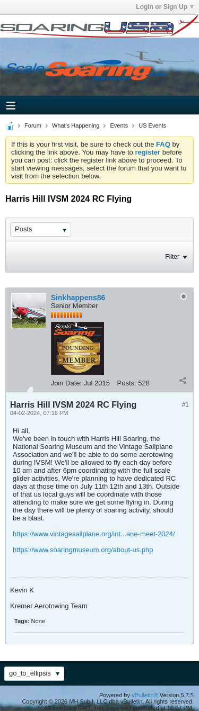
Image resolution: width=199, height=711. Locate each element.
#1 (185, 404)
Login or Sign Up (165, 7)
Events (119, 125)
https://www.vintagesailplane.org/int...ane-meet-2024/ (94, 534)
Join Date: (66, 383)
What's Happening (76, 125)
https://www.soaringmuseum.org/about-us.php (83, 550)
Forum (32, 125)
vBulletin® (145, 695)
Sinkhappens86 (78, 297)
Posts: (126, 383)
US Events (152, 125)
